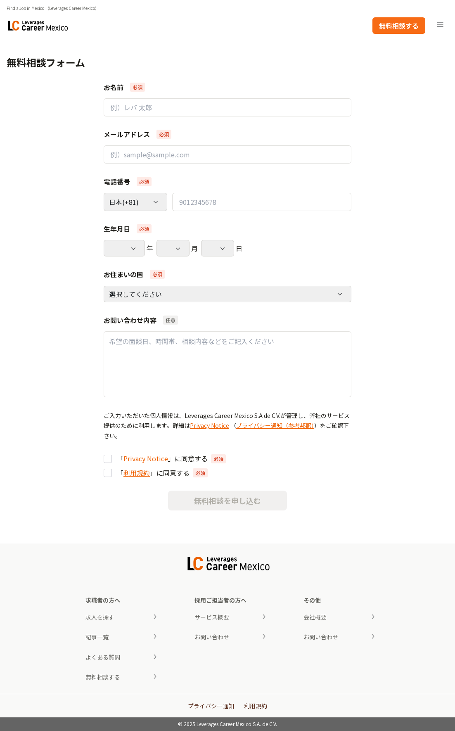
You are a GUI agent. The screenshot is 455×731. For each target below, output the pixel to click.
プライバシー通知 (211, 706)
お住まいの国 (123, 274)
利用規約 (136, 473)
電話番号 (117, 181)
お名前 (113, 87)
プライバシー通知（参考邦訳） (275, 425)
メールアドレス (127, 134)
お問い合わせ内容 (130, 320)
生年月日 (117, 228)
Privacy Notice (209, 425)
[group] (227, 465)
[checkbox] (108, 459)
